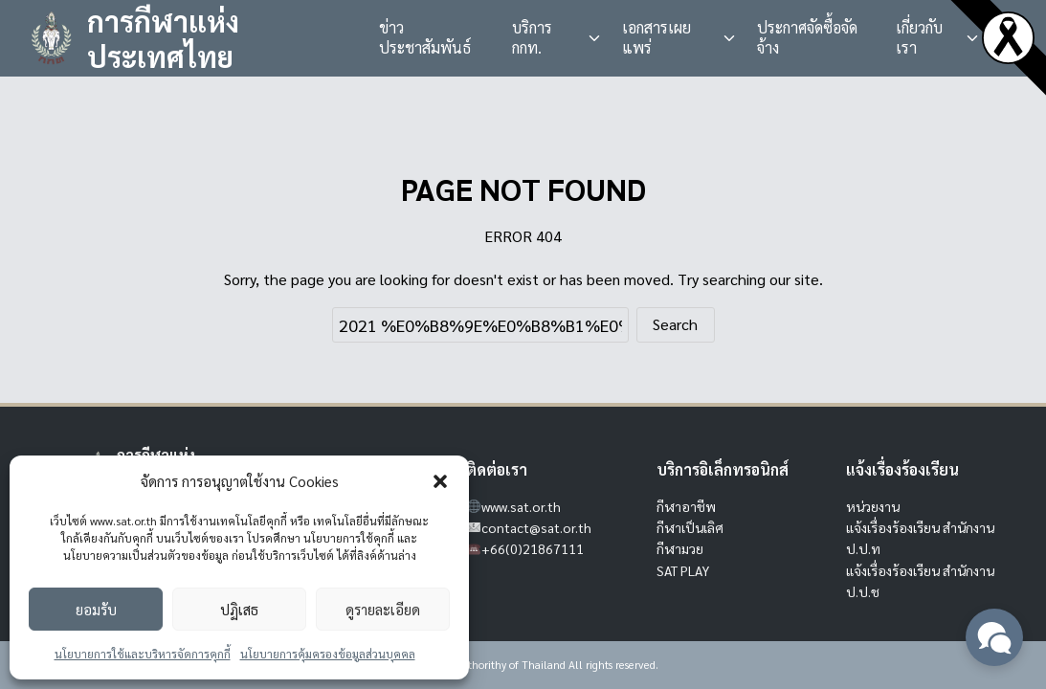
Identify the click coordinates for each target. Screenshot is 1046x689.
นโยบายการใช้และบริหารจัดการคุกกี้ (143, 653)
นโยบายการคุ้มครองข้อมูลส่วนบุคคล (327, 653)
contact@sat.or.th (536, 527)
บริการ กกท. (532, 37)
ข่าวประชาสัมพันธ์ (425, 37)
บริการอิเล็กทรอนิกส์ (723, 469)
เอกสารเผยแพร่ (656, 37)
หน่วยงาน (873, 506)
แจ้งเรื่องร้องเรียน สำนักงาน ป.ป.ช (920, 581)
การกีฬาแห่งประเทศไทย (163, 39)
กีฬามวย (680, 548)
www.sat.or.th (521, 506)
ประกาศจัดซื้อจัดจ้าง (807, 37)
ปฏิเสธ (239, 609)
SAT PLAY (683, 570)
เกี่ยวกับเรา (919, 37)
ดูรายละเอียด (382, 609)
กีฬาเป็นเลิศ (690, 527)
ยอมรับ (96, 609)
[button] (440, 481)
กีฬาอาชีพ (686, 506)
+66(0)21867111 (532, 548)
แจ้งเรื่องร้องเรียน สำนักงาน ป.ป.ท (920, 538)
